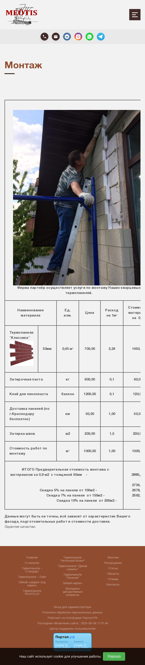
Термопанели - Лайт (32, 577)
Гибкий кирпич (72, 583)
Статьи (113, 568)
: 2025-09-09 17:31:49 (93, 623)
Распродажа (113, 563)
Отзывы (113, 579)
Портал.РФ (89, 618)
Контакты (113, 584)
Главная (32, 557)
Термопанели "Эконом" (72, 576)
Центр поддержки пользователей (72, 629)
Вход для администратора (72, 607)
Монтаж (113, 557)
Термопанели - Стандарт (32, 570)
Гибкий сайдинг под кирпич (32, 584)
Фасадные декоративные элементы (72, 592)
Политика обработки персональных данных (72, 612)
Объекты (113, 574)
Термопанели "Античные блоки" (72, 559)
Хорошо (114, 656)
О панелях (32, 563)
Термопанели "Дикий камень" (72, 568)
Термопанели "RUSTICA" (32, 593)
